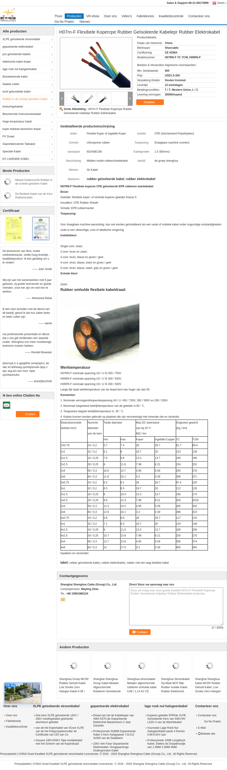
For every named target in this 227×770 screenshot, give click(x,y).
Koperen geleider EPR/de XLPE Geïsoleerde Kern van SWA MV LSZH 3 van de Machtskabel (166, 719)
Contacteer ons (199, 16)
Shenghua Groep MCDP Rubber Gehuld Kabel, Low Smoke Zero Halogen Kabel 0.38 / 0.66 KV (74, 687)
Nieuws (85, 21)
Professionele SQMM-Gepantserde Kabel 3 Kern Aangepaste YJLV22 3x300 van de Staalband (114, 735)
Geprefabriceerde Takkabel (18, 144)
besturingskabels (12, 106)
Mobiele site (206, 733)
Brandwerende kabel (14, 76)
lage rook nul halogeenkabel (19, 69)
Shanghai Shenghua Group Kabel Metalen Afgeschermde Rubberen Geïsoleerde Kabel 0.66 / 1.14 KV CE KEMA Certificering (107, 689)
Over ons (110, 16)
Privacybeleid (8, 753)
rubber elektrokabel (113, 562)
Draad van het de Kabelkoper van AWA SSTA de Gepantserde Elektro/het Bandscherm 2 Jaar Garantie (113, 720)
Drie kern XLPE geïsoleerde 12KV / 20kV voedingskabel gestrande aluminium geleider (57, 719)
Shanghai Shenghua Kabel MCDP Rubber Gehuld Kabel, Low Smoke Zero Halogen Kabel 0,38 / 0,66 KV (208, 687)
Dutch (222, 3)
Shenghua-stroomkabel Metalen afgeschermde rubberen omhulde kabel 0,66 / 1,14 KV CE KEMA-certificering (141, 687)
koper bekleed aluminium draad (21, 129)
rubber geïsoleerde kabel (84, 562)
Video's (127, 16)
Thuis (58, 16)
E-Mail (202, 727)
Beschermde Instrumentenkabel (21, 114)
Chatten (152, 102)
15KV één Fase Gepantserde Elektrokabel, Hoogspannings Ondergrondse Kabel (111, 747)
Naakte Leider (11, 84)
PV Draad (8, 136)
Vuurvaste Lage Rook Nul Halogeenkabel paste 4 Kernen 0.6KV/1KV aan (166, 731)
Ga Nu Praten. (64, 21)
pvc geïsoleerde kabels (16, 54)
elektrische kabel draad (16, 61)
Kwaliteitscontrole (171, 16)
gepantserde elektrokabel (17, 46)
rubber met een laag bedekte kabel (148, 562)
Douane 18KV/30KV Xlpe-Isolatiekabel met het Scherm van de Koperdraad (59, 742)
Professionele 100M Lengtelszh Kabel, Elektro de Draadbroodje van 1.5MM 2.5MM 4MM (166, 744)
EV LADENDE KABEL (15, 159)
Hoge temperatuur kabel (17, 121)
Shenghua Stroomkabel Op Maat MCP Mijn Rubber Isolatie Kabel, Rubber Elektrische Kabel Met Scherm (175, 687)
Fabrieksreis (145, 16)
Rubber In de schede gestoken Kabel (24, 99)
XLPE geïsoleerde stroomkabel (21, 39)
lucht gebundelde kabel (16, 91)
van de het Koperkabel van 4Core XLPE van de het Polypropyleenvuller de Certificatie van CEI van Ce (60, 731)
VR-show (92, 16)
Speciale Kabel (11, 151)
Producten (74, 16)
